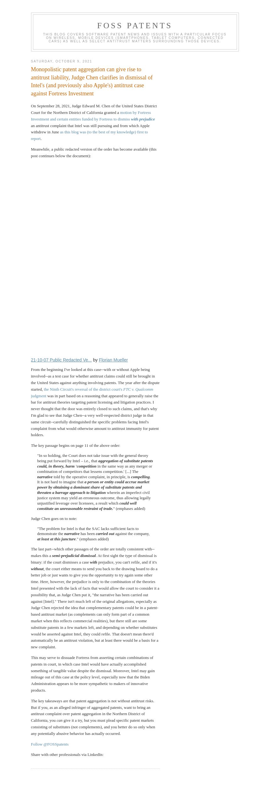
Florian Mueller (113, 359)
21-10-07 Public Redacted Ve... (61, 359)
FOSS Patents (135, 25)
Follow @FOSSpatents (50, 744)
